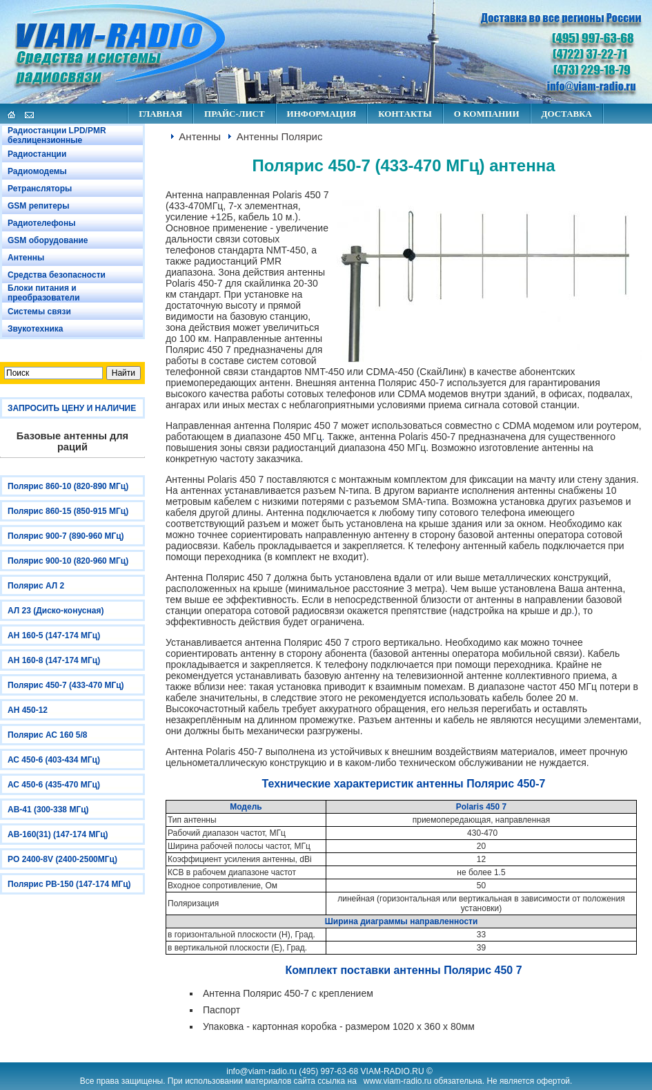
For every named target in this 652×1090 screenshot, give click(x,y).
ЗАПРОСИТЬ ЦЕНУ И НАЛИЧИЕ (72, 408)
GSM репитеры (38, 206)
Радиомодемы (37, 171)
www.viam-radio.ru (398, 1081)
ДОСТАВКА (567, 113)
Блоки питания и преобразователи (44, 293)
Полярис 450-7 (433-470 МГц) (66, 685)
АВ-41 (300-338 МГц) (48, 809)
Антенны (26, 257)
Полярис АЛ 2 (36, 586)
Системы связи (39, 311)
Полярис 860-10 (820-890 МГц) (68, 486)
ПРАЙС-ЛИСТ (234, 113)
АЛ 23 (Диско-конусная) (55, 610)
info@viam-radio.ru (261, 1071)
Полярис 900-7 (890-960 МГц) (66, 536)
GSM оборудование (48, 240)
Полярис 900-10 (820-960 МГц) (68, 561)
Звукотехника (35, 329)
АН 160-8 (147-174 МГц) (54, 660)
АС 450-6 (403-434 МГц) (54, 760)
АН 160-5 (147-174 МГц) (54, 635)
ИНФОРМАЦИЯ (322, 113)
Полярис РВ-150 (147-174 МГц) (69, 884)
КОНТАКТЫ (405, 113)
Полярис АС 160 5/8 (47, 735)
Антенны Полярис (280, 136)
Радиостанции (37, 154)
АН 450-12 (28, 710)
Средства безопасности (57, 275)
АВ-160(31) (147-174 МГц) (58, 834)
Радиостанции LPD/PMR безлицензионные (57, 135)
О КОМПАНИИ (487, 113)
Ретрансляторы (40, 188)
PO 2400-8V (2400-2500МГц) (62, 859)
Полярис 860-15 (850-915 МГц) (68, 511)
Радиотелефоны (41, 223)
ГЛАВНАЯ (160, 113)
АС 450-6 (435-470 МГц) (54, 785)
